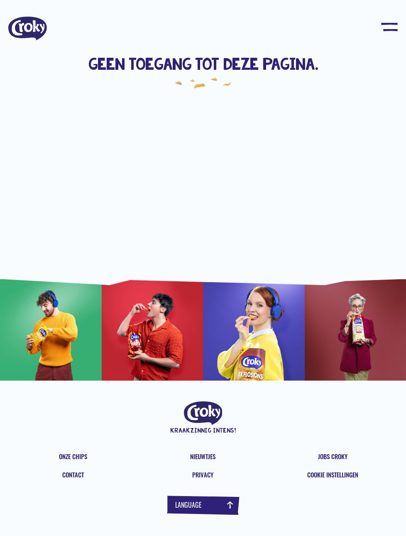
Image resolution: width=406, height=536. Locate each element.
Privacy (202, 474)
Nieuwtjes (202, 456)
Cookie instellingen (332, 474)
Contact (73, 474)
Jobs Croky (332, 456)
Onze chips (73, 456)
